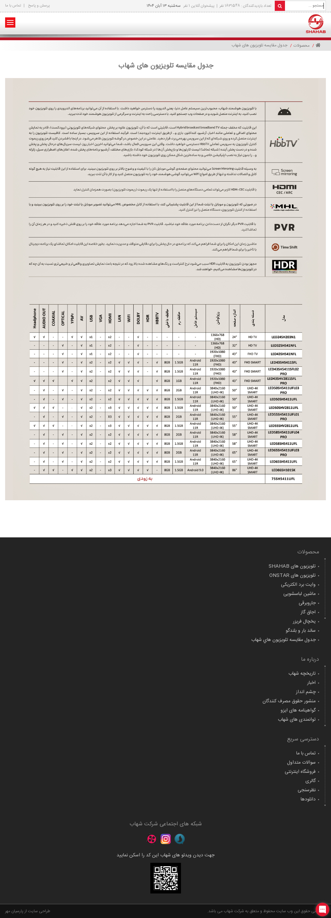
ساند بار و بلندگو (301, 631)
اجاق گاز (308, 612)
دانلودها (308, 799)
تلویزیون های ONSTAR (292, 575)
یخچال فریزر (304, 621)
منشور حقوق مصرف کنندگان (289, 701)
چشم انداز (306, 692)
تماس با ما (13, 6)
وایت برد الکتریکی (298, 585)
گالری (310, 781)
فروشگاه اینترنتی (300, 772)
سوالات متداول (301, 763)
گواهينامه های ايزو (298, 710)
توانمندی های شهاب (297, 720)
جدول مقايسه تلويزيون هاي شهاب (283, 640)
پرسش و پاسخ (39, 6)
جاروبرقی (307, 603)
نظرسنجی (307, 790)
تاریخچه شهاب (302, 674)
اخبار (311, 683)
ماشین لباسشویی (299, 594)
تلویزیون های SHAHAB (292, 566)
